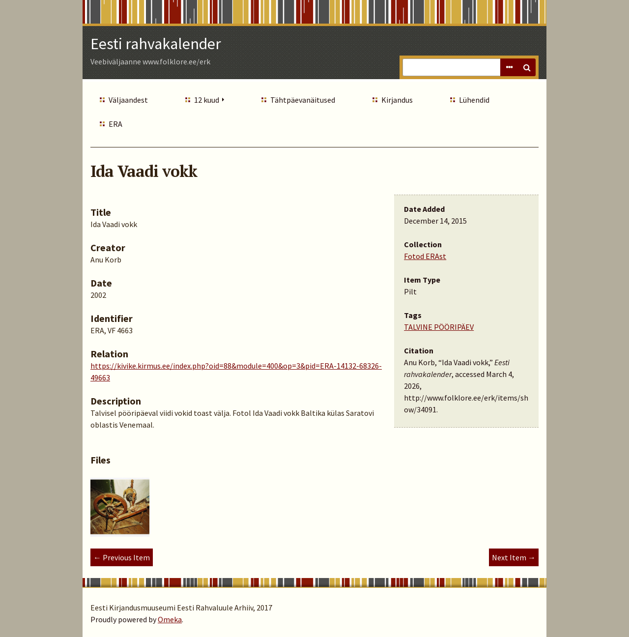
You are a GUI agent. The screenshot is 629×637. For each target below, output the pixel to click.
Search (527, 67)
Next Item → (514, 557)
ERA (115, 124)
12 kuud (206, 100)
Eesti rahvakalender (155, 44)
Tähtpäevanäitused (302, 100)
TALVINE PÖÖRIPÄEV (439, 327)
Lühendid (474, 100)
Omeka (170, 619)
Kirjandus (397, 100)
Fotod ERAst (425, 256)
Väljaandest (128, 100)
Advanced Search (509, 67)
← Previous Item (121, 557)
